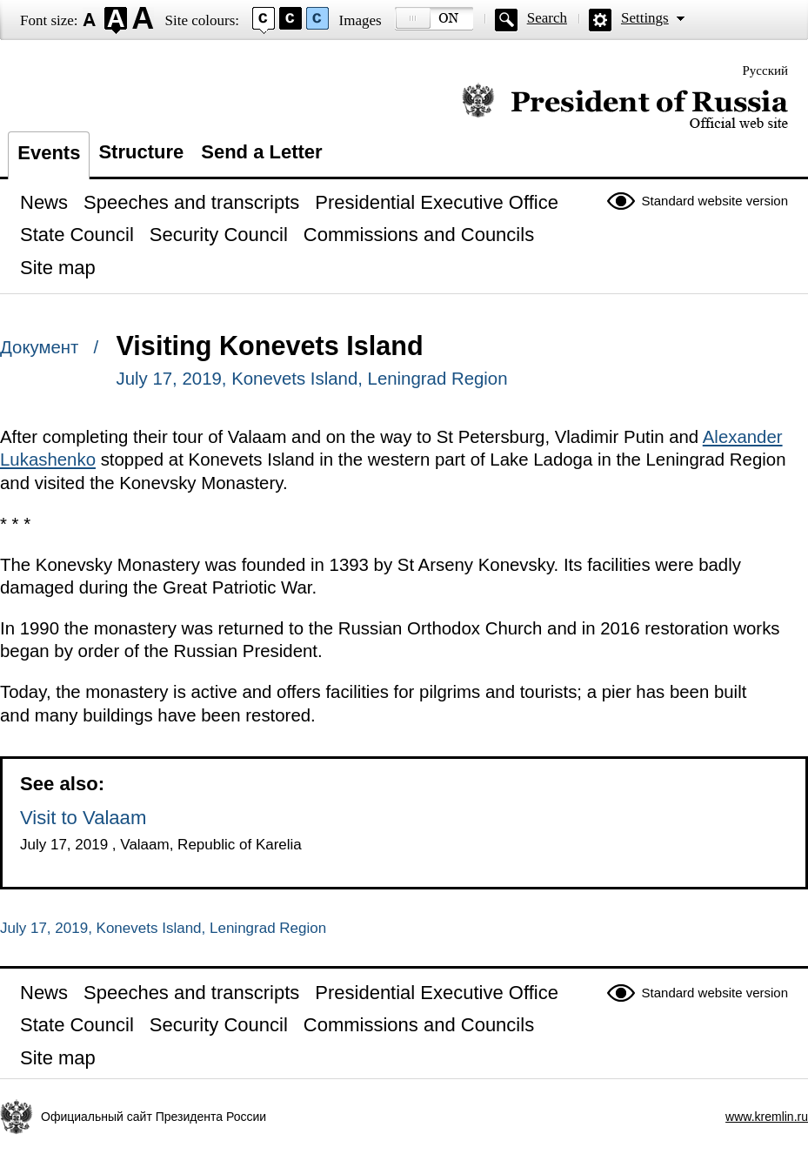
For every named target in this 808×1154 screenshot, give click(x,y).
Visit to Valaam (83, 818)
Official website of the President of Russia (625, 106)
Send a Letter (261, 152)
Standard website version (715, 200)
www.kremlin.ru (766, 1117)
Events (48, 153)
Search (547, 18)
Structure (141, 152)
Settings (645, 18)
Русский (766, 70)
